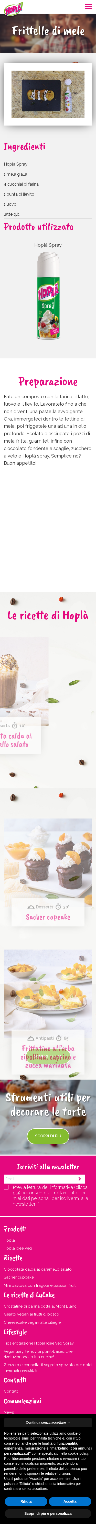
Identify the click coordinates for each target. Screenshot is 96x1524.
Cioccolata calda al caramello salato (38, 1269)
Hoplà (9, 1240)
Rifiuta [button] (26, 1501)
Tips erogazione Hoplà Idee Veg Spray (39, 1343)
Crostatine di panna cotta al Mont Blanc (40, 1306)
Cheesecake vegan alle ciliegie (32, 1322)
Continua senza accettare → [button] (48, 1422)
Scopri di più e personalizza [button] (47, 1513)
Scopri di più (48, 1136)
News (9, 1412)
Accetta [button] (70, 1501)
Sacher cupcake (48, 965)
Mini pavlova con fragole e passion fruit (40, 1285)
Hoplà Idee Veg (18, 1248)
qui (16, 1192)
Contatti (11, 1391)
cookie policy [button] (78, 1453)
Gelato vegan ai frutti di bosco (31, 1314)
